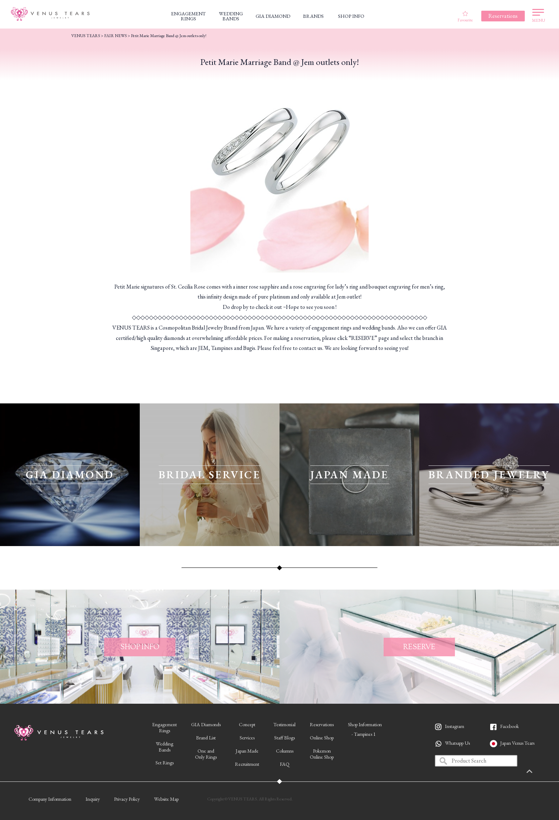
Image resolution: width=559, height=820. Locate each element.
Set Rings (164, 762)
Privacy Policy (127, 799)
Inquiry (93, 799)
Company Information (50, 799)
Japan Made (247, 751)
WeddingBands (164, 746)
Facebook (509, 726)
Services (247, 737)
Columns (284, 751)
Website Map (166, 799)
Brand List (206, 737)
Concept (247, 724)
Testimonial (284, 724)
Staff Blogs (284, 737)
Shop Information (365, 724)
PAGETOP (543, 772)
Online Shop (322, 737)
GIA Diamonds (206, 724)
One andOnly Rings (206, 754)
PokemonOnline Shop (322, 754)
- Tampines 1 (364, 734)
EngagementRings (164, 727)
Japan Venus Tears (517, 743)
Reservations (322, 724)
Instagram (454, 726)
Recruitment (247, 764)
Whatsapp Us (457, 743)
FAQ (284, 764)
